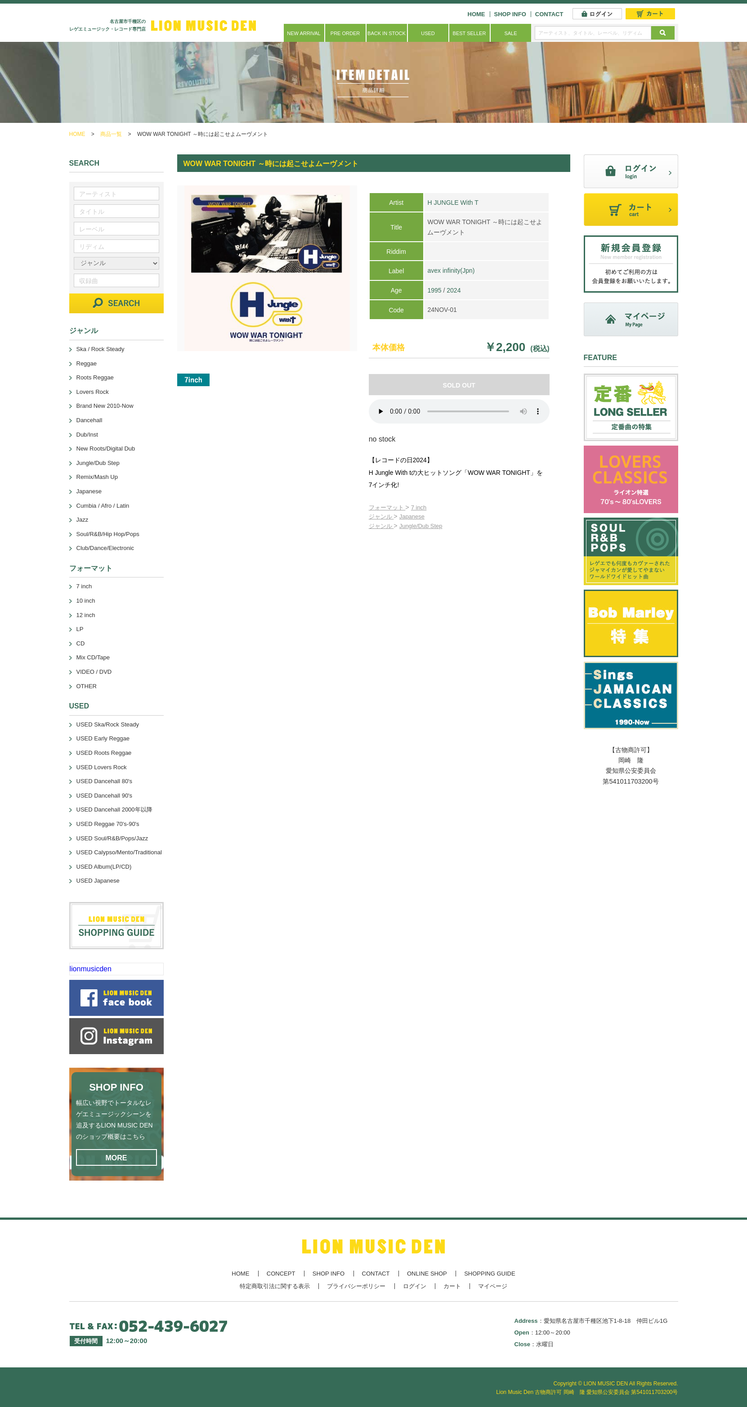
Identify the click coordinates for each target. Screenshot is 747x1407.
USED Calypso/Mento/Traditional (119, 852)
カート (452, 1286)
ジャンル (381, 516)
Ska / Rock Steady (100, 349)
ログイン (414, 1286)
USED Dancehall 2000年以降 (114, 809)
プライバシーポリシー (356, 1286)
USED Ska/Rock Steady (107, 724)
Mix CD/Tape (93, 657)
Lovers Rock (92, 391)
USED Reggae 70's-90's (107, 824)
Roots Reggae (95, 377)
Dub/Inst (87, 434)
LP (80, 629)
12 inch (85, 615)
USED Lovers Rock (101, 767)
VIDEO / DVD (94, 671)
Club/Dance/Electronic (105, 548)
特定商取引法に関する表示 (275, 1286)
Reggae (86, 363)
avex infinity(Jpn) (450, 270)
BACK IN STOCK (386, 33)
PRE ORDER (345, 33)
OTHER (86, 686)
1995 (434, 290)
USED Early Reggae (103, 738)
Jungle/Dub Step (421, 526)
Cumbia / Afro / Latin (103, 505)
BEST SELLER (469, 33)
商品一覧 (111, 134)
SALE (510, 33)
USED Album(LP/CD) (104, 866)
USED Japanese (98, 880)
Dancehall (89, 420)
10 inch (85, 600)
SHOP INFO (510, 14)
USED (428, 33)
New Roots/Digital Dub (105, 448)
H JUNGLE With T (452, 202)
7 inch (419, 507)
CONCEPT (281, 1273)
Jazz (82, 519)
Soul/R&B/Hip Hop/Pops (107, 534)
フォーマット (387, 507)
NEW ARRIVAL (303, 33)
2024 (454, 290)
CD (80, 643)
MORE (116, 1158)
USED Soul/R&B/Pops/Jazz (112, 838)
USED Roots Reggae (104, 752)
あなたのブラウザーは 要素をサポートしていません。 (459, 411)
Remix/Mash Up (97, 477)
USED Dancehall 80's (104, 781)
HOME (476, 14)
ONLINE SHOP (427, 1273)
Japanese (412, 516)
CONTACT (549, 14)
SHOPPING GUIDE (489, 1273)
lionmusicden (91, 969)
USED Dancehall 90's (104, 795)
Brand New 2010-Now (105, 405)
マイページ (492, 1286)
